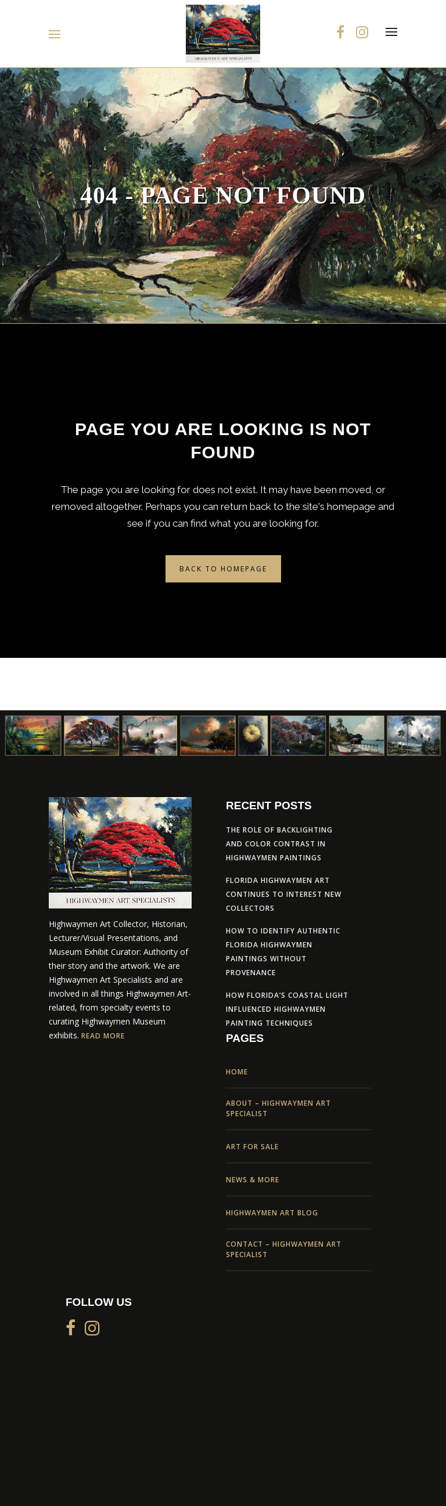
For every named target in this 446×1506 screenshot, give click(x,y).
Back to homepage (223, 569)
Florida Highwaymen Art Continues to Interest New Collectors (283, 894)
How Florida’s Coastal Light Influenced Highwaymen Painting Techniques (287, 1009)
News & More (252, 1180)
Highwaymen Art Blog (272, 1213)
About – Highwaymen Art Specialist (278, 1108)
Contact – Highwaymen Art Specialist (283, 1249)
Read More (103, 1036)
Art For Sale (252, 1147)
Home (237, 1072)
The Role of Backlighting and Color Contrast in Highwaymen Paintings (279, 844)
